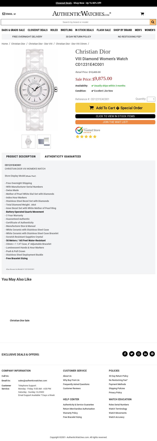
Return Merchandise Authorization (79, 409)
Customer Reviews (72, 388)
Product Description (21, 156)
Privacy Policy (115, 392)
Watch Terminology (118, 409)
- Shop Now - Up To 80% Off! (78, 3)
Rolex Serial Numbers (119, 404)
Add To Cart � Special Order (119, 108)
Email (9, 14)
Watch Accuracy (116, 417)
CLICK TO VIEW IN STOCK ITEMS (115, 116)
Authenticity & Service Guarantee (78, 404)
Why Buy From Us (71, 380)
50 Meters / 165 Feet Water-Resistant (26, 240)
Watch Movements (118, 413)
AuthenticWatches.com (85, 13)
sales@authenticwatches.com (32, 380)
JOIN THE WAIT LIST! (115, 122)
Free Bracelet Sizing (17, 258)
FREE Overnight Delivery (27, 36)
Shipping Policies (117, 388)
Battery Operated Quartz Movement (25, 211)
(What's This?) (31, 176)
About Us (67, 376)
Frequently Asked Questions (76, 384)
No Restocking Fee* (129, 36)
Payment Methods (117, 384)
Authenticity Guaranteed (63, 156)
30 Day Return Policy (118, 376)
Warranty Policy (70, 413)
